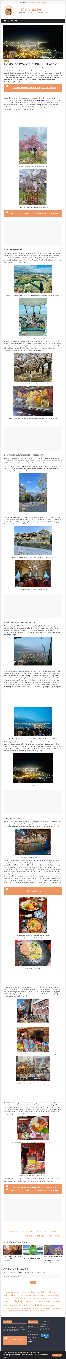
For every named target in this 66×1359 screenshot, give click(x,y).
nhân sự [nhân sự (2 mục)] (5, 1301)
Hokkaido (45, 67)
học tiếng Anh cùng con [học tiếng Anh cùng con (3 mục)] (20, 1298)
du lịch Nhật (34, 67)
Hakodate (40, 67)
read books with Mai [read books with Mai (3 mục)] (54, 1302)
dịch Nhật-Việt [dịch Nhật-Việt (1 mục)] (19, 1295)
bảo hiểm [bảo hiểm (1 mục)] (17, 1292)
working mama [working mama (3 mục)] (34, 1308)
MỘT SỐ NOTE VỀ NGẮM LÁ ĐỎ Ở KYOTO (13, 1258)
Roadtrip (50, 67)
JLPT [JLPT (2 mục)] (39, 1298)
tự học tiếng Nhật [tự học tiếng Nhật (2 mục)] (18, 1308)
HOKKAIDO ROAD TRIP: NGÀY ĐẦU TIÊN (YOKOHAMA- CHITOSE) (34, 88)
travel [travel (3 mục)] (52, 1305)
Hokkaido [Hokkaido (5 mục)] (32, 1295)
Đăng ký (33, 1283)
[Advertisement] (33, 233)
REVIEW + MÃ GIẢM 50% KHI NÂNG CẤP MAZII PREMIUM (35, 3)
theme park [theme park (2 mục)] (46, 1305)
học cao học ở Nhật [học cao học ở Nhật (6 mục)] (44, 1295)
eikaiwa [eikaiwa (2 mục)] (25, 1295)
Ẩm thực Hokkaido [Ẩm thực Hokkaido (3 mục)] (41, 1311)
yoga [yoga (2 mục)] (53, 1308)
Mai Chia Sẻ (31, 9)
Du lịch (6, 61)
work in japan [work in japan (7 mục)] (45, 1308)
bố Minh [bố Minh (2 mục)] (22, 1292)
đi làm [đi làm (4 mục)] (5, 1310)
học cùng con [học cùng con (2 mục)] (56, 1295)
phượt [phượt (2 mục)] (46, 1301)
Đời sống (30, 1326)
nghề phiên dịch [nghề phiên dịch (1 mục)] (54, 1298)
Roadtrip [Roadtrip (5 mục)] (22, 1305)
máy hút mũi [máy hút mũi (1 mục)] (47, 1298)
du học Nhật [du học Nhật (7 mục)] (46, 1292)
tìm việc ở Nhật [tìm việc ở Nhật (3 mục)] (8, 1308)
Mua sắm (31, 1341)
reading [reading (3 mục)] (5, 1305)
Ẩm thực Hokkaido (26, 67)
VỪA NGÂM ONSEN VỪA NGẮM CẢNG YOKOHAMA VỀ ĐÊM (53, 1259)
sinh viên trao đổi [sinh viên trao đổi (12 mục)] (34, 1304)
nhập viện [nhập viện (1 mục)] (10, 1301)
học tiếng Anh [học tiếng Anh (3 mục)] (7, 1298)
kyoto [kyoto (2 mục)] (42, 1298)
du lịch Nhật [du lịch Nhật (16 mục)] (9, 1295)
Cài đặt (5, 1357)
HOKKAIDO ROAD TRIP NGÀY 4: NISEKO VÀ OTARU (43, 1236)
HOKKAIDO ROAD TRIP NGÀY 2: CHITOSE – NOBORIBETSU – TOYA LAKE (34, 213)
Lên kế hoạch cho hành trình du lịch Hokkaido (32, 1258)
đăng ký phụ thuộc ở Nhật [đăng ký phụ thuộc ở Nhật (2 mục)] (15, 1310)
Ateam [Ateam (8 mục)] (11, 1292)
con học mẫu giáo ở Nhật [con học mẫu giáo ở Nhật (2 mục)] (32, 1292)
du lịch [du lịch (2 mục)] (54, 1292)
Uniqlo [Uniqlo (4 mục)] (26, 1308)
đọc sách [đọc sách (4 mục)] (26, 1310)
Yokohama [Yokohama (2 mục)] (58, 1308)
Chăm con (31, 1329)
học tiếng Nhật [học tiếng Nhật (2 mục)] (33, 1298)
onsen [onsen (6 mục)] (35, 1301)
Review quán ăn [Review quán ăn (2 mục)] (13, 1305)
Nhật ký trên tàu (33, 1334)
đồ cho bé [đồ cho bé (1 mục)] (32, 1310)
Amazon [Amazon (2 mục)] (5, 1292)
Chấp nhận (57, 1355)
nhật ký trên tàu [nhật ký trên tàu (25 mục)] (23, 1301)
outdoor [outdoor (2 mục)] (41, 1301)
